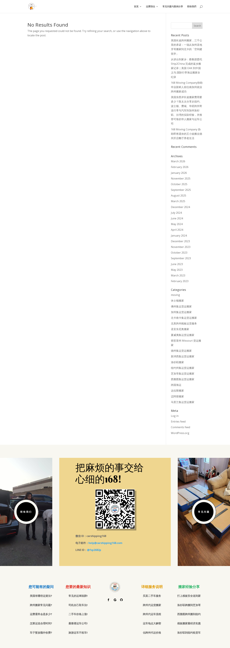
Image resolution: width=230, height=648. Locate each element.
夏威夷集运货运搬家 (182, 335)
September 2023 (181, 258)
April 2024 (177, 230)
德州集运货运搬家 (181, 350)
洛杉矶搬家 (177, 362)
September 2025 (181, 190)
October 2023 (179, 252)
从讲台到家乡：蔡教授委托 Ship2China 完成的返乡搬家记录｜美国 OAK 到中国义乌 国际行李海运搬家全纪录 (186, 68)
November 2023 (180, 247)
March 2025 (178, 201)
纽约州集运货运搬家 (182, 368)
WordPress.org (180, 433)
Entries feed (178, 421)
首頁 (136, 6)
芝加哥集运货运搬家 (182, 373)
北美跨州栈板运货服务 (184, 323)
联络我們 (191, 6)
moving (175, 295)
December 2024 (180, 207)
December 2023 (180, 241)
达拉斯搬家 (177, 390)
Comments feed (180, 427)
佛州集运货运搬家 (181, 306)
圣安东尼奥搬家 (180, 329)
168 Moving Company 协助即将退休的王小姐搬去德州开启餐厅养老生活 (186, 134)
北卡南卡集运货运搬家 (184, 318)
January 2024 (179, 235)
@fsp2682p (94, 550)
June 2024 (177, 218)
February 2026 (179, 167)
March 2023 (178, 275)
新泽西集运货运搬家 (182, 356)
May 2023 (177, 270)
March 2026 (178, 161)
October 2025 (179, 184)
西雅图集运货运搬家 (182, 379)
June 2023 (177, 264)
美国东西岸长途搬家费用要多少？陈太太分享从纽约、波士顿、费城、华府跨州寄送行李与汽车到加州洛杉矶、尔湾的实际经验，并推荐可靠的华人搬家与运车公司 (186, 110)
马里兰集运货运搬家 (182, 402)
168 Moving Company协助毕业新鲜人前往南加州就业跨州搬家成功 (187, 87)
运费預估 (150, 6)
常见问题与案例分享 (172, 6)
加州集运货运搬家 (181, 312)
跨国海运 (176, 385)
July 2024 (176, 212)
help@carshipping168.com (105, 543)
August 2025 (178, 195)
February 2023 (179, 281)
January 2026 (179, 173)
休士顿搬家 (177, 300)
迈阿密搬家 (177, 396)
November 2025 (180, 178)
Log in (175, 416)
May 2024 (177, 224)
